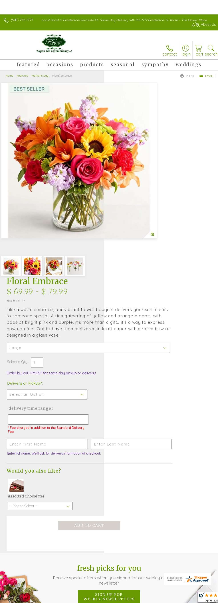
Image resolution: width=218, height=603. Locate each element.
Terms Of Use (114, 561)
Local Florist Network (172, 561)
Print (187, 76)
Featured (22, 75)
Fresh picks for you (109, 394)
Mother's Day (40, 75)
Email (206, 76)
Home (9, 75)
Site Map (199, 561)
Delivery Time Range (133, 226)
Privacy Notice (140, 561)
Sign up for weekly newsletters (109, 415)
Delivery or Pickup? (128, 202)
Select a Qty (121, 180)
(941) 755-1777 (22, 20)
